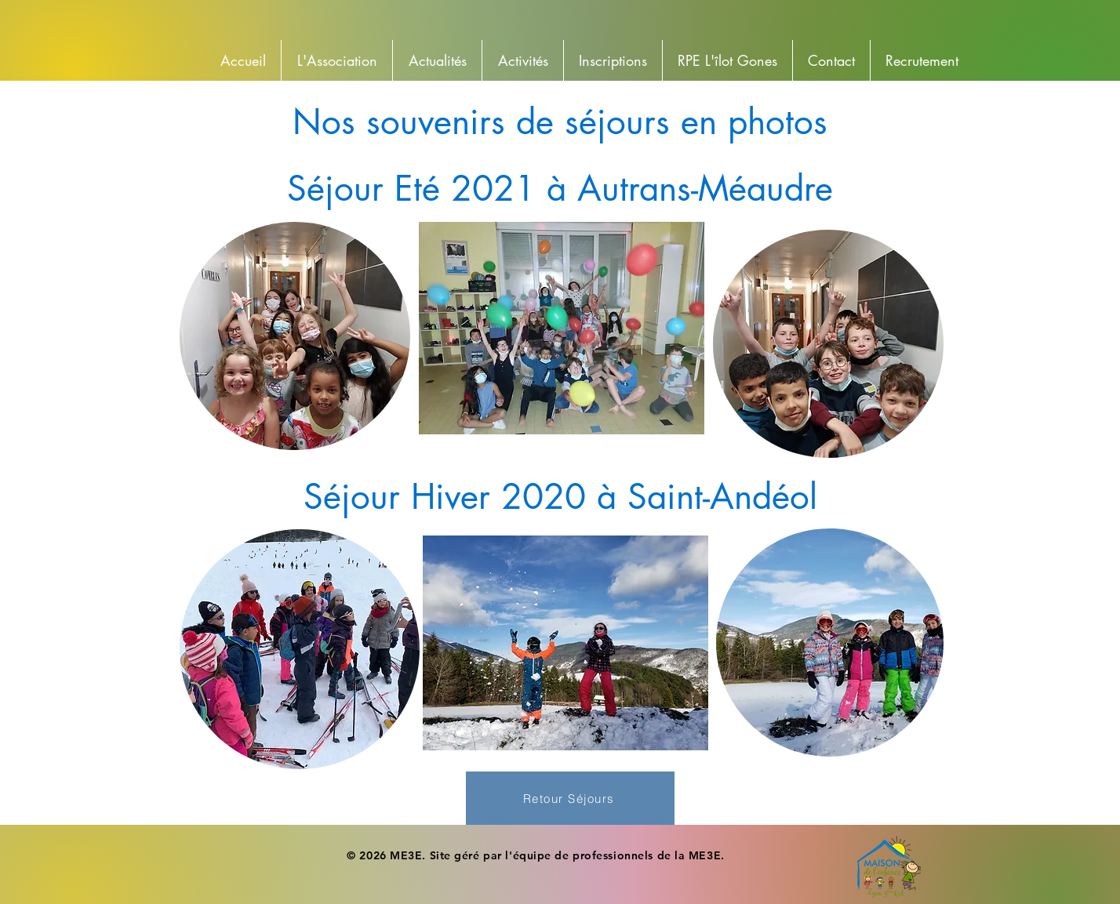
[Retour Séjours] (570, 798)
